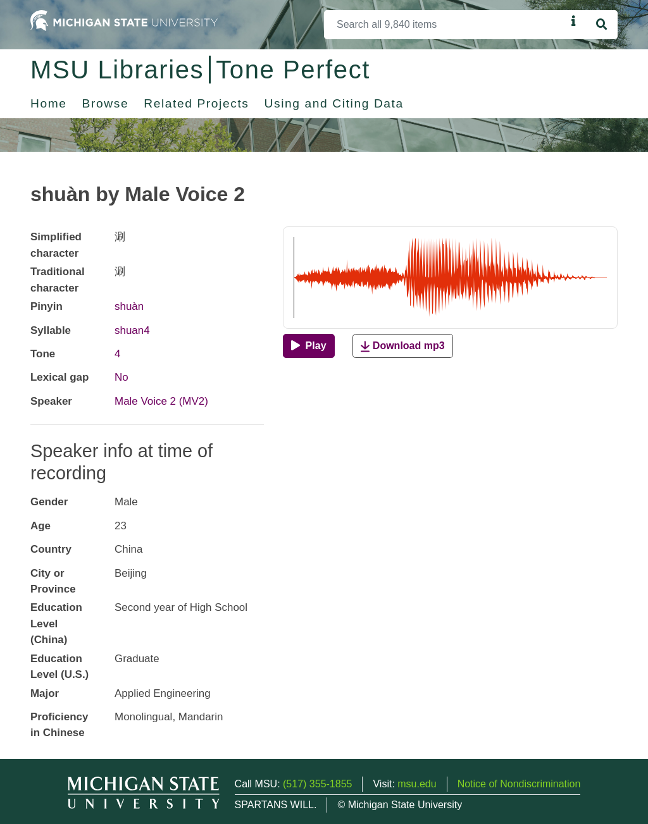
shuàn (129, 306)
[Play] (308, 346)
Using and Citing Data (334, 103)
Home (48, 103)
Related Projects (196, 103)
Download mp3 (402, 346)
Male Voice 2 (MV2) (161, 401)
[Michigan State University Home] (124, 20)
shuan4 (132, 330)
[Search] (445, 24)
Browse (105, 103)
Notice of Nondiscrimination (519, 783)
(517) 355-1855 (317, 783)
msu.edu (416, 783)
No (121, 377)
